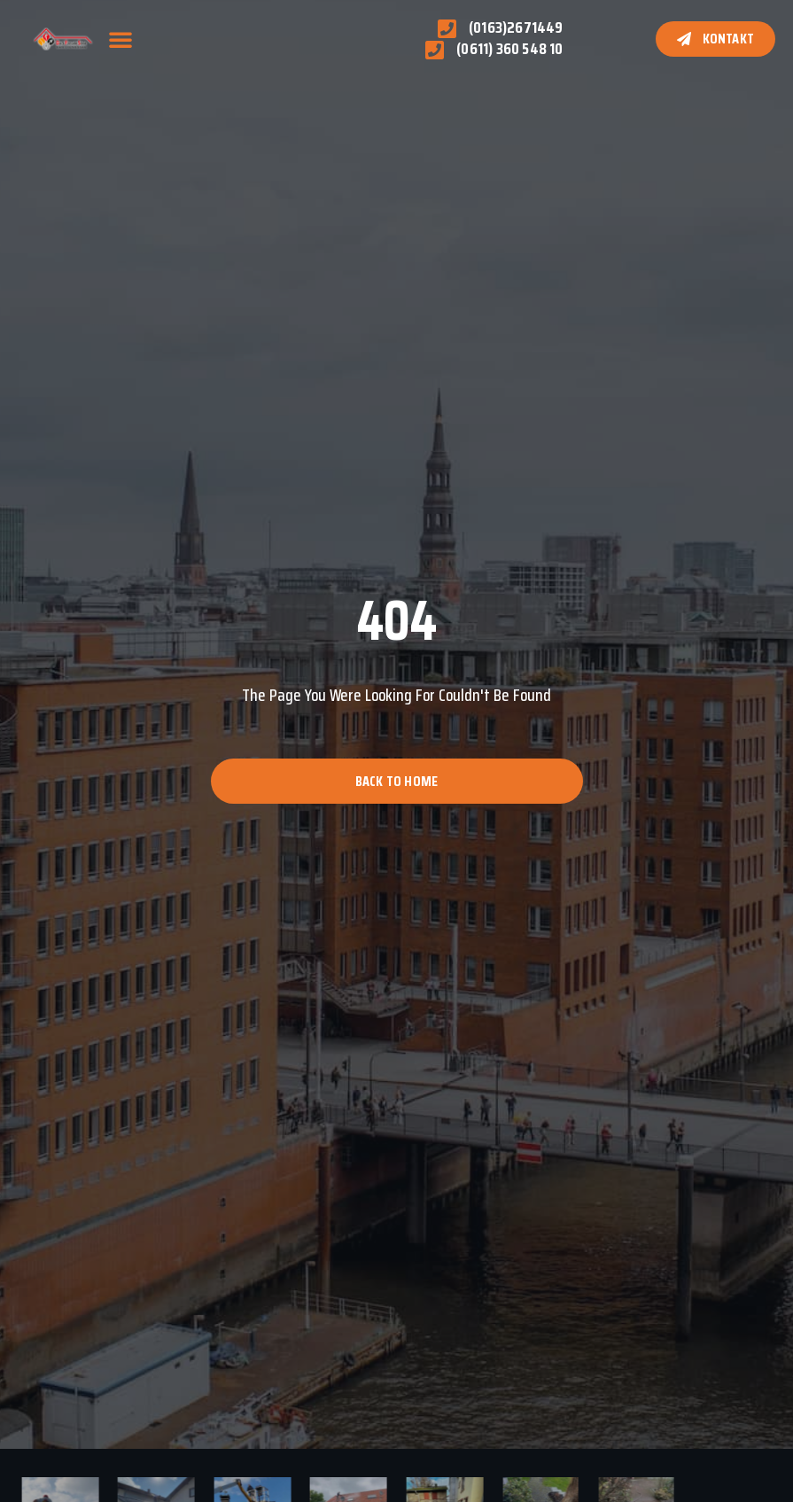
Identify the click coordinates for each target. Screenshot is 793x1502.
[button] (120, 39)
